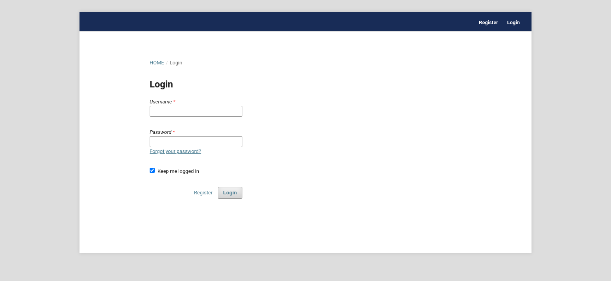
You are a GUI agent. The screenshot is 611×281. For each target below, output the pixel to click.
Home (157, 63)
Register (488, 22)
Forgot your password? (175, 151)
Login (513, 22)
